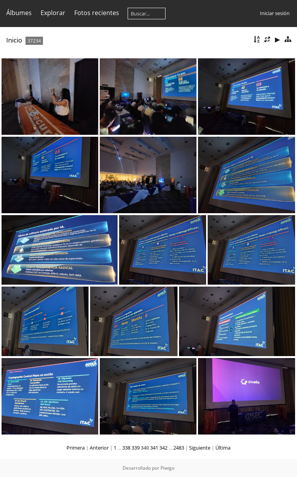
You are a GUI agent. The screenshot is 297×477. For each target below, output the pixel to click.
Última (222, 447)
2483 (178, 447)
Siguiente (199, 447)
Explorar (53, 12)
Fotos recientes (96, 12)
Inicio (14, 40)
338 (126, 447)
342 (163, 447)
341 (154, 447)
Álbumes (19, 12)
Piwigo (167, 468)
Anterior (99, 447)
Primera (76, 447)
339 (135, 447)
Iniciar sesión (275, 13)
